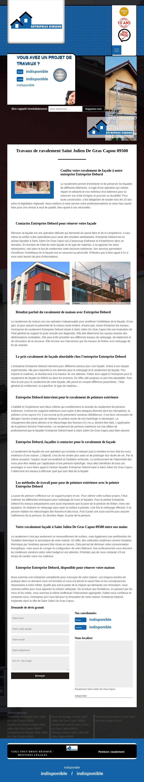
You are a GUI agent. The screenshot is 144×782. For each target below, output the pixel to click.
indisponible (100, 619)
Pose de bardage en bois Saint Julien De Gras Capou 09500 (69, 718)
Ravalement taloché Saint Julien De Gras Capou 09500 (70, 726)
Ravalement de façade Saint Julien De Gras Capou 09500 (27, 734)
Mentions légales (32, 755)
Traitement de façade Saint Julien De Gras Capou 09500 (26, 718)
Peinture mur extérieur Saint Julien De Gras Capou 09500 (115, 718)
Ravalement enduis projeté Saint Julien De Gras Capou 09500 (26, 726)
